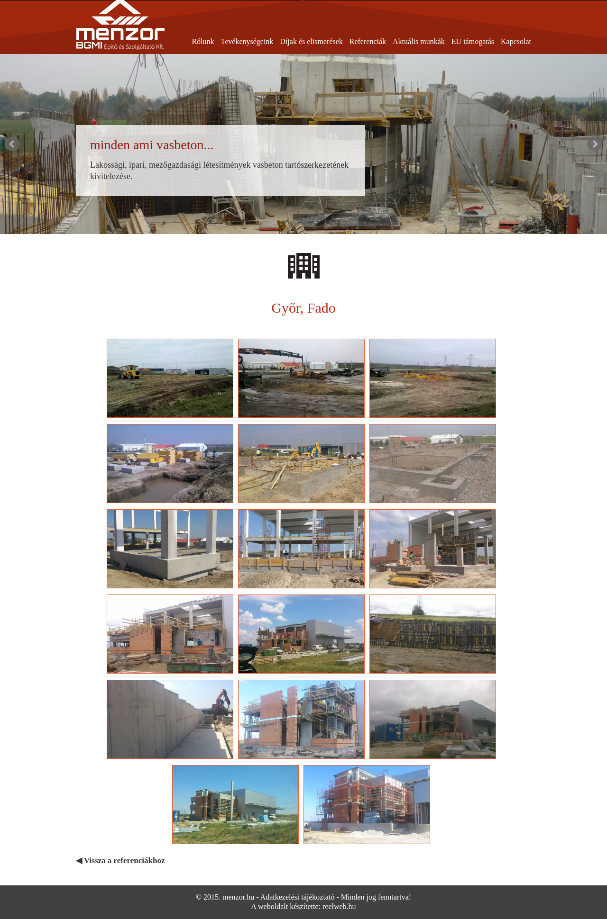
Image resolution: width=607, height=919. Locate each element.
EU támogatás (472, 41)
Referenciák (367, 41)
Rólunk (203, 41)
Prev (12, 144)
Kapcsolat (516, 41)
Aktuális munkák (419, 41)
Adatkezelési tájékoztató (297, 897)
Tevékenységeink (247, 41)
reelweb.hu (339, 906)
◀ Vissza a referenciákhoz (120, 860)
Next (594, 144)
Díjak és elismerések (311, 41)
